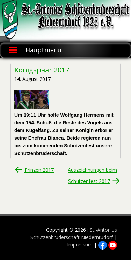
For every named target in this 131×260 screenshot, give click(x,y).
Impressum (80, 244)
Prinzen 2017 (39, 170)
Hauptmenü (43, 50)
